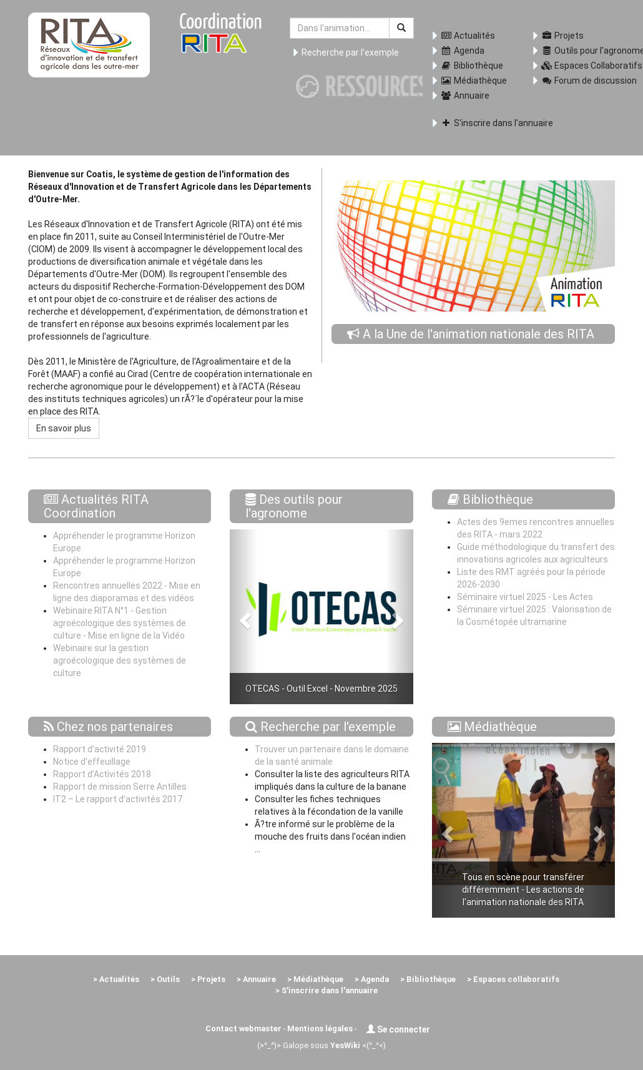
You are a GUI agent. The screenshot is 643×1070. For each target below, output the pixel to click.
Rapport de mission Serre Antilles (120, 787)
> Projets (208, 979)
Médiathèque (474, 81)
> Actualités (116, 979)
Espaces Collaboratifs (578, 66)
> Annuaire (256, 979)
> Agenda (372, 979)
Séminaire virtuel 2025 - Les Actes (525, 597)
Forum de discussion (578, 81)
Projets (562, 36)
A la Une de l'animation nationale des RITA (478, 333)
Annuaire (465, 96)
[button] (243, 616)
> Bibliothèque (428, 979)
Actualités (468, 36)
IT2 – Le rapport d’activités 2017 (117, 799)
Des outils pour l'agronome (294, 506)
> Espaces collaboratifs (513, 979)
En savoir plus (63, 428)
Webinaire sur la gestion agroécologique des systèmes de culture (119, 660)
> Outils (165, 979)
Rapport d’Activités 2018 (102, 774)
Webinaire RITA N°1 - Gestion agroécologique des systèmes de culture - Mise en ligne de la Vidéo (119, 623)
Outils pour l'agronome (578, 51)
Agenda (462, 51)
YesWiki (345, 1045)
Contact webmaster (243, 1028)
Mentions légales (320, 1028)
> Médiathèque (315, 979)
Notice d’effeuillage (91, 762)
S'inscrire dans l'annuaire (477, 123)
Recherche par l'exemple (350, 52)
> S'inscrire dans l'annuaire (326, 990)
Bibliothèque (472, 66)
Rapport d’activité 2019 (99, 749)
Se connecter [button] (398, 1029)
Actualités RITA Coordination (96, 506)
